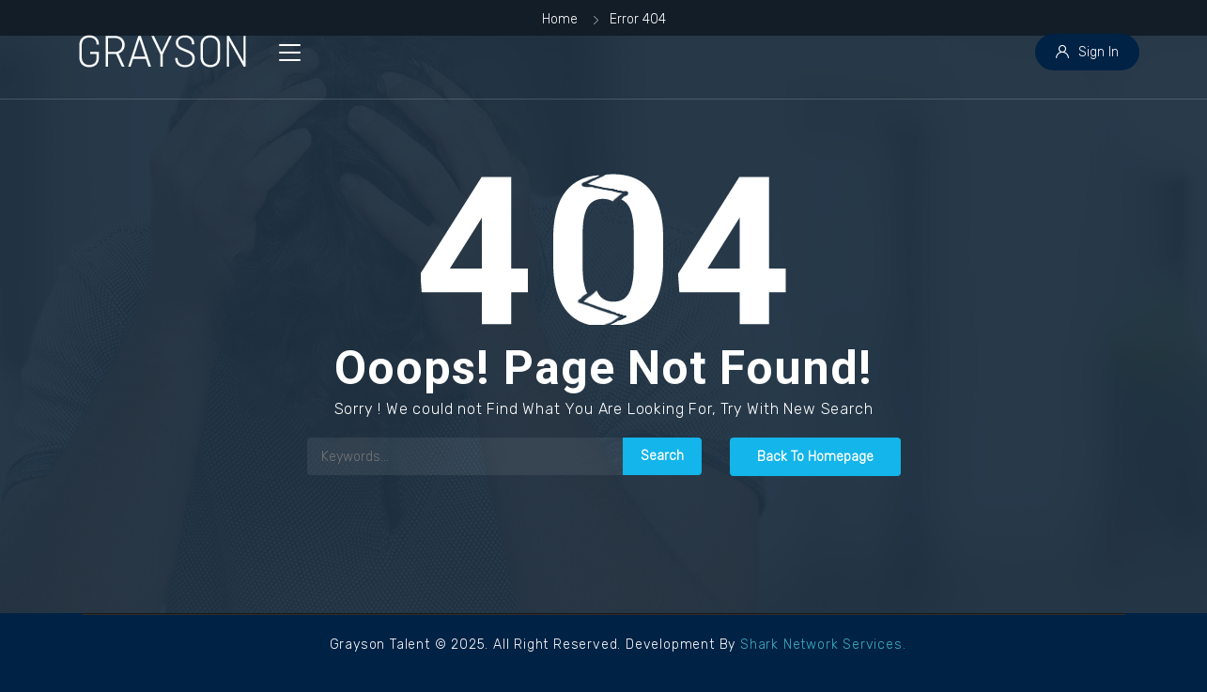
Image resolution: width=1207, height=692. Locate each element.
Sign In (1087, 52)
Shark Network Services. (822, 645)
